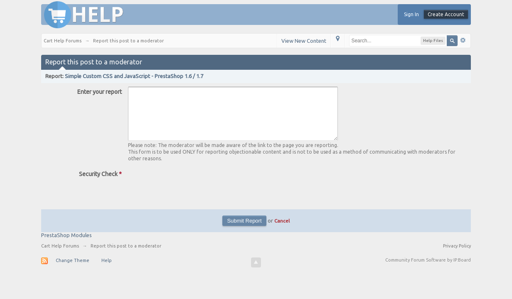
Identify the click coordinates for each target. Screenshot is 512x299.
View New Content (303, 41)
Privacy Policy (457, 255)
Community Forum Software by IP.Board (428, 269)
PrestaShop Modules (66, 245)
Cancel (282, 230)
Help (106, 270)
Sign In (411, 14)
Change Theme (72, 270)
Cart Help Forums (60, 255)
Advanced (463, 40)
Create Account (446, 14)
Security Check (100, 184)
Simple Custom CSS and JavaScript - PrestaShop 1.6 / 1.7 (134, 76)
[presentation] (191, 195)
